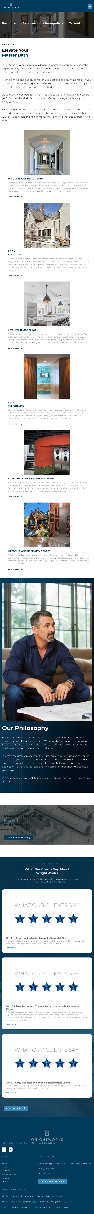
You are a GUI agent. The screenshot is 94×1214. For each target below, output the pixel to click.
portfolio (22, 109)
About (5, 1163)
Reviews (5, 1178)
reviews (70, 94)
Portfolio (6, 1171)
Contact (5, 1181)
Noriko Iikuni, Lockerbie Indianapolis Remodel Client (37, 938)
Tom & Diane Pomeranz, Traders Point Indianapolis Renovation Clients (43, 1008)
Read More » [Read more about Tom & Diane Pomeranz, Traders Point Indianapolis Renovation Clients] (11, 1024)
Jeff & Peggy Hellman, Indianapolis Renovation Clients (38, 1082)
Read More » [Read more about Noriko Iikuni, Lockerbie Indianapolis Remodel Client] (11, 948)
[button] (90, 6)
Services (5, 1167)
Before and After (9, 1174)
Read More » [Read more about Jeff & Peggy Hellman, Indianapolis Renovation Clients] (11, 1092)
